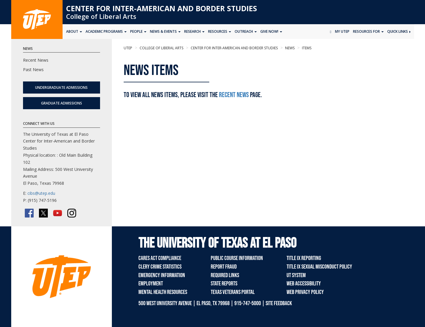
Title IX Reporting (304, 258)
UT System (296, 275)
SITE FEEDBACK (279, 303)
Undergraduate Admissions (61, 87)
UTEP (128, 47)
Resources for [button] (368, 31)
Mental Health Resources (162, 292)
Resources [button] (219, 31)
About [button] (74, 31)
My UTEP (342, 31)
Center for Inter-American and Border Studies (161, 8)
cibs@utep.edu (41, 193)
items (306, 47)
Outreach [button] (246, 31)
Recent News (234, 95)
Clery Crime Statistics (160, 266)
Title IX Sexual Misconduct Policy (319, 266)
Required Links (225, 275)
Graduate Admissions (61, 103)
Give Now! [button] (271, 31)
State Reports (224, 283)
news (289, 47)
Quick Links (399, 31)
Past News (33, 69)
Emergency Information (161, 275)
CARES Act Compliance (159, 258)
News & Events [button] (165, 31)
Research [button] (194, 31)
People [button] (138, 31)
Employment (150, 283)
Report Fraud (224, 266)
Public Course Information (237, 258)
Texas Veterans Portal (233, 292)
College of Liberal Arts (101, 16)
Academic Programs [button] (106, 31)
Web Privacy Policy (305, 292)
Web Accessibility (304, 283)
